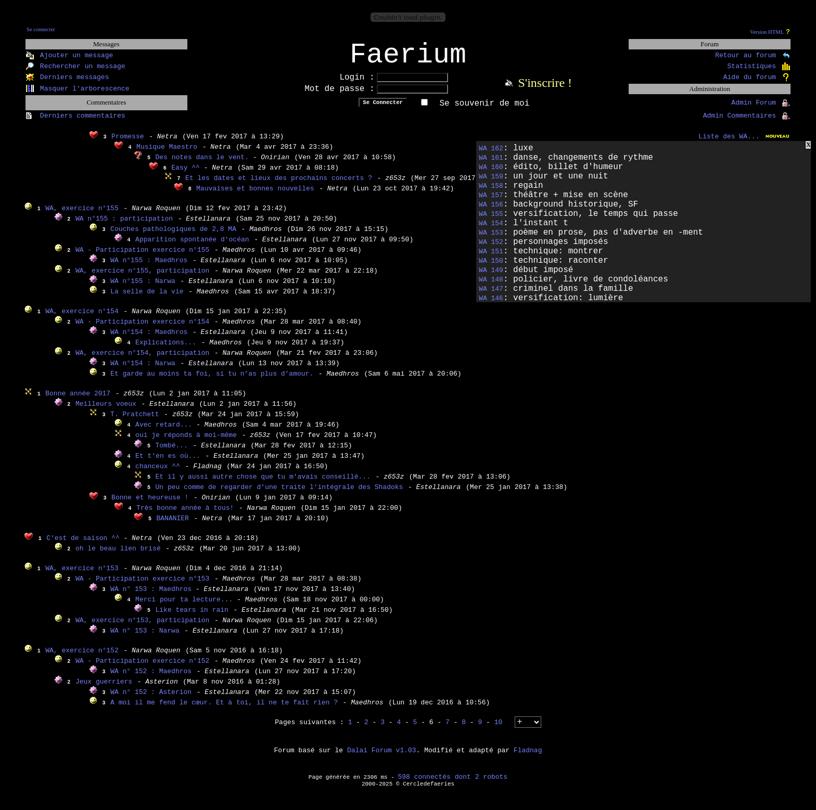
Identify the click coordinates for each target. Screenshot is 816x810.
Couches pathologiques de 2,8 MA (173, 236)
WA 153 (491, 239)
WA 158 (491, 193)
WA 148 (491, 286)
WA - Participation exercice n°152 (142, 668)
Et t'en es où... (167, 463)
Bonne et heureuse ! (149, 504)
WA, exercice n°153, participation (142, 627)
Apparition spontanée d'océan (192, 246)
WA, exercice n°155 (81, 215)
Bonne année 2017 (77, 400)
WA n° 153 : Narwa (145, 637)
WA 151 (491, 258)
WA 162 (491, 155)
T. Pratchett (134, 421)
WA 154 (491, 230)
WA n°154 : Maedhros (148, 339)
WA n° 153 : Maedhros (153, 596)
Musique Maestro (166, 154)
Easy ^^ (187, 174)
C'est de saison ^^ (84, 545)
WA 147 (491, 296)
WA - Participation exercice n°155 (142, 257)
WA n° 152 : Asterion (151, 699)
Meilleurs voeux (105, 411)
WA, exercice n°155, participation (142, 277)
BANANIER (173, 525)
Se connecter (41, 29)
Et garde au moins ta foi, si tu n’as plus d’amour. (211, 380)
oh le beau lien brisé (118, 555)
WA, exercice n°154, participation (142, 360)
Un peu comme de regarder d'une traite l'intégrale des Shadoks (279, 494)
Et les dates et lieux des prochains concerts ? (278, 185)
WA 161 (491, 165)
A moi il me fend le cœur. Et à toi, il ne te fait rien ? (224, 709)
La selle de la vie (146, 298)
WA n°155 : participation (124, 225)
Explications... (165, 349)
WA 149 (491, 277)
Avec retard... (165, 431)
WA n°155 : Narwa (142, 288)
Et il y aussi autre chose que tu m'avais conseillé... (263, 483)
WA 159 (491, 183)
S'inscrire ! (545, 89)
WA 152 (491, 249)
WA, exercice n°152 (81, 657)
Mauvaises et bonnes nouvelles (255, 195)
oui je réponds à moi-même (186, 442)
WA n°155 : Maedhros (148, 267)
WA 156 (491, 211)
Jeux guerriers (103, 688)
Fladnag (528, 757)
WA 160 (491, 174)
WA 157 (491, 202)
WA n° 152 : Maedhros (151, 678)
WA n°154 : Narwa (142, 370)
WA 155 (491, 221)
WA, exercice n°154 (81, 318)
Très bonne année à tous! (185, 515)
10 (498, 729)
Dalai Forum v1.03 (381, 757)
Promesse (127, 143)
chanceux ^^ (157, 473)
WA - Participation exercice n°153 (142, 585)
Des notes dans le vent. (204, 164)
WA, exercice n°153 (81, 575)
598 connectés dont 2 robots (453, 784)
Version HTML (767, 32)
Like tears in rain (192, 617)
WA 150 (491, 268)
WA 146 (491, 305)
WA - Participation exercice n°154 (142, 328)
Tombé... (172, 452)
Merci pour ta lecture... (186, 606)
